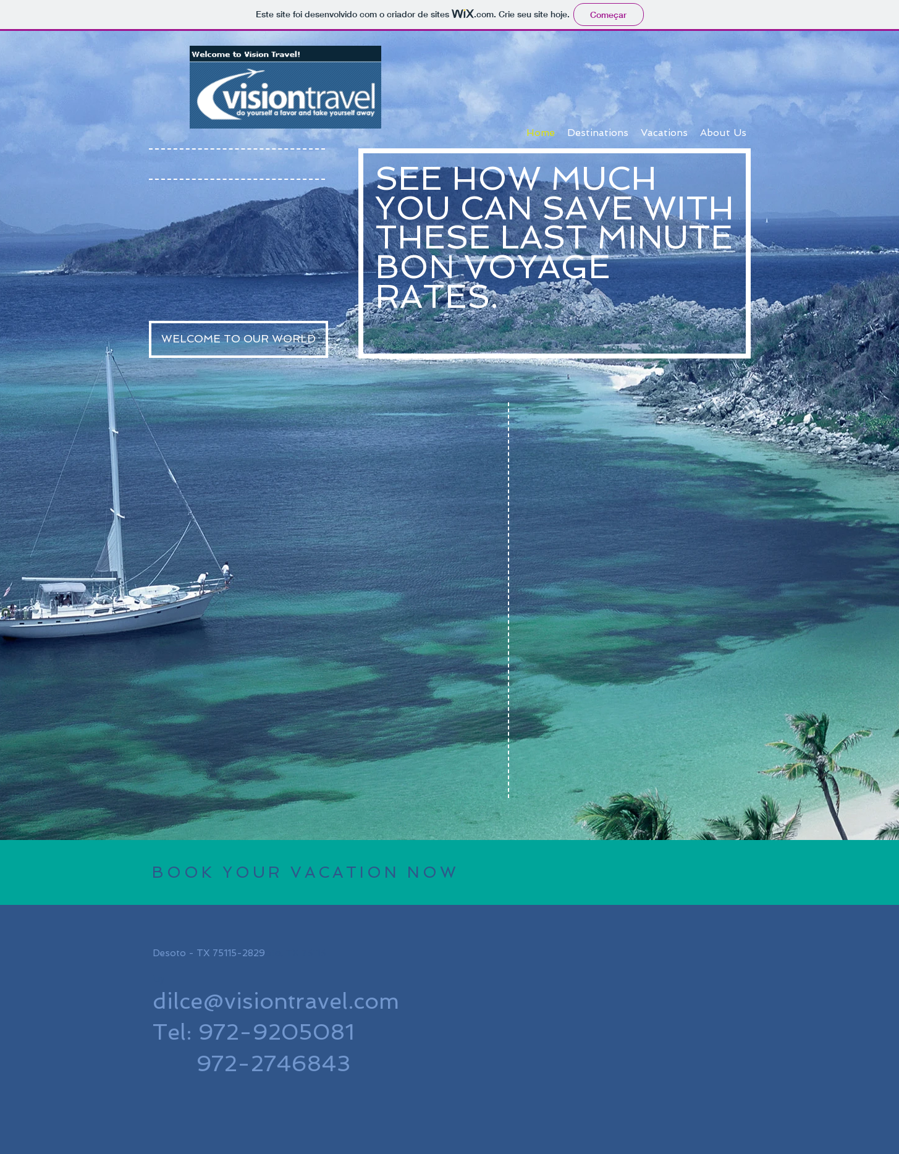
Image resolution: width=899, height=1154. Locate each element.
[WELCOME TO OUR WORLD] (238, 339)
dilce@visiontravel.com (276, 1001)
